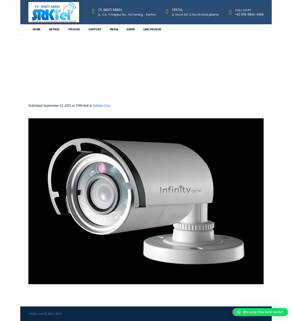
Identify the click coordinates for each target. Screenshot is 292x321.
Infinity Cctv (101, 106)
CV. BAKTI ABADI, (110, 10)
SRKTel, (177, 10)
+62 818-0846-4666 (249, 14)
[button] (260, 312)
